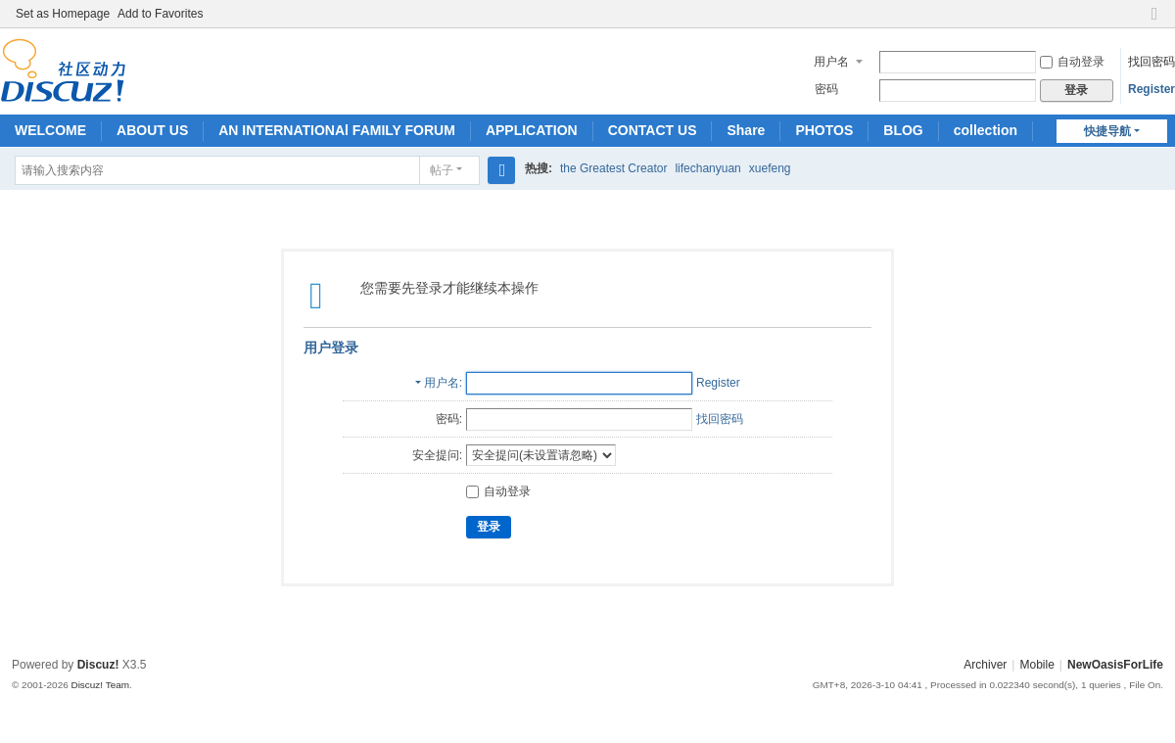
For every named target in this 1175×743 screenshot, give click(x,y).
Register (1151, 89)
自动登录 (1072, 62)
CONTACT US (652, 130)
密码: (449, 419)
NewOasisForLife (1115, 665)
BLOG (902, 130)
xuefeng (770, 168)
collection (985, 130)
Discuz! (98, 665)
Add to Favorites (160, 14)
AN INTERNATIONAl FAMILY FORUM (336, 130)
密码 (826, 89)
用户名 (831, 62)
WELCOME (50, 130)
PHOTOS (824, 130)
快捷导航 (1107, 131)
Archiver (985, 665)
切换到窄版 (1154, 22)
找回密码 (1151, 62)
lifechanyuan (707, 168)
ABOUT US (152, 130)
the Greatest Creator (613, 168)
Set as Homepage (63, 14)
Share (746, 130)
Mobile (1036, 665)
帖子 (441, 170)
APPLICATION (532, 130)
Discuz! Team (99, 684)
